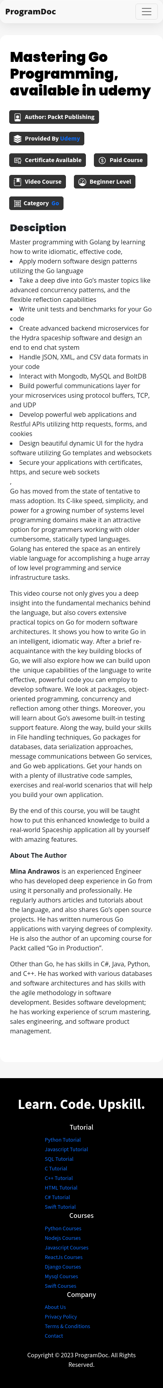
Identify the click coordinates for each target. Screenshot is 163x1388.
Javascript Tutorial (66, 1150)
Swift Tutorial (60, 1207)
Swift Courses (60, 1286)
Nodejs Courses (63, 1238)
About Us (55, 1307)
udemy (70, 138)
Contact (54, 1336)
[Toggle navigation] (146, 12)
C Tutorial (56, 1169)
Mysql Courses (61, 1277)
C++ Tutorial (59, 1178)
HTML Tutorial (61, 1188)
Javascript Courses (66, 1248)
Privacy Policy (61, 1317)
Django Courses (63, 1267)
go (55, 203)
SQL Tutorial (59, 1159)
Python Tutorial (63, 1140)
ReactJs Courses (64, 1257)
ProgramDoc (30, 11)
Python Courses (63, 1229)
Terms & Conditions (67, 1326)
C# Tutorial (57, 1198)
